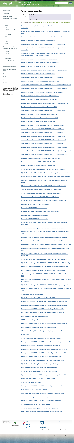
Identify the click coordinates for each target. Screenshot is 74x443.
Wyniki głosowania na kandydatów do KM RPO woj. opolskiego (39, 408)
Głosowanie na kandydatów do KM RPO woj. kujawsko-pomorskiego (41, 356)
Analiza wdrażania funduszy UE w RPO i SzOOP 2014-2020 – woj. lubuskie (42, 129)
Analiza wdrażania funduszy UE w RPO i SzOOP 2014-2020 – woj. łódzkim (42, 77)
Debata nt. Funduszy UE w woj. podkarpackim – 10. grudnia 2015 (40, 95)
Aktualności (6, 13)
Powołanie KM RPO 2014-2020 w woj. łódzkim (34, 219)
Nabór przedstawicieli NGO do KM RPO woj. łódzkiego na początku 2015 (42, 386)
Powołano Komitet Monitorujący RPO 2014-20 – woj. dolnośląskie (40, 196)
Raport (6, 36)
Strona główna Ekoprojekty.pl (14, 3)
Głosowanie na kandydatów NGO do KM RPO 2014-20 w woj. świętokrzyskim (43, 185)
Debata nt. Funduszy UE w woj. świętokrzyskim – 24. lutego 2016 (40, 62)
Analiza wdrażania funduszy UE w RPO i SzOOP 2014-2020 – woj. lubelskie (42, 132)
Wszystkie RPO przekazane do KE (31, 382)
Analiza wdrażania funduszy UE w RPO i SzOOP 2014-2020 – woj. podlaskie (43, 136)
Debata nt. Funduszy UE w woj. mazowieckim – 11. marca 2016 (39, 59)
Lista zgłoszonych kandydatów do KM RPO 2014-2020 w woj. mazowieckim (43, 270)
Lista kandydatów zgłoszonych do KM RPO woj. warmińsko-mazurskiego (42, 312)
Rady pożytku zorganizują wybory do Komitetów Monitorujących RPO (41, 411)
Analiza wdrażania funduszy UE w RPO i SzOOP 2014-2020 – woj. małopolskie (43, 140)
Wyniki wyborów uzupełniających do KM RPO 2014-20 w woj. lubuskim (41, 193)
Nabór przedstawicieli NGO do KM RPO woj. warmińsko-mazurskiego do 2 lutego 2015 (46, 342)
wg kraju (25, 16)
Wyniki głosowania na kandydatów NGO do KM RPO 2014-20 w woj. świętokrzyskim (45, 176)
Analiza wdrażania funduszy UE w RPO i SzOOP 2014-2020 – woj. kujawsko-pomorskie (46, 84)
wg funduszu (24, 14)
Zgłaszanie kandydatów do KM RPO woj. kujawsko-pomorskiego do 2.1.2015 (43, 375)
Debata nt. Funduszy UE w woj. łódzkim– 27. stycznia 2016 (38, 73)
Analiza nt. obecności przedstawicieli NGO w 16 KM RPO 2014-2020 (40, 158)
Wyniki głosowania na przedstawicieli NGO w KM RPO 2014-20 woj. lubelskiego (44, 259)
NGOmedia (69, 435)
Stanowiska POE (8, 58)
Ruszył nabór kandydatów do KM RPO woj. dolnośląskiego (38, 378)
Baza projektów (7, 73)
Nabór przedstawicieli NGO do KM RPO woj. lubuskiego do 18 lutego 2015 (42, 309)
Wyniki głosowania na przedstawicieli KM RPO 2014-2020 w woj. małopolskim (43, 169)
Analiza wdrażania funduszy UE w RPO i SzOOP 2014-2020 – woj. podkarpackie (44, 88)
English (6, 41)
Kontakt (6, 43)
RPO (6, 27)
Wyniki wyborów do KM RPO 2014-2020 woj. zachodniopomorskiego (41, 338)
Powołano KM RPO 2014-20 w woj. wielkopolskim (35, 204)
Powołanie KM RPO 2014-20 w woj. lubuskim (34, 207)
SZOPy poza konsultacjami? (29, 320)
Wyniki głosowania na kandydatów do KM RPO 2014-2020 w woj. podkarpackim (44, 200)
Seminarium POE (8, 38)
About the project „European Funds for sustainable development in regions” (43, 393)
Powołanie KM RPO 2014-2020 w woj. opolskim (35, 215)
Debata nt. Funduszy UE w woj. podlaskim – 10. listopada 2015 (39, 114)
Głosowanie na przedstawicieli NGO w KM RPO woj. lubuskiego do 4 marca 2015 (44, 266)
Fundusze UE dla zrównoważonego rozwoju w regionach (10, 18)
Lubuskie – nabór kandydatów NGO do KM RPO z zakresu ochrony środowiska (44, 237)
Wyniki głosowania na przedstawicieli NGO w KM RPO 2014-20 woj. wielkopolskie (45, 285)
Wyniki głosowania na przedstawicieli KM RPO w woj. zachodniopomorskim (43, 360)
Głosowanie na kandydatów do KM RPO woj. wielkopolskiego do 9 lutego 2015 (44, 323)
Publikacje (5, 76)
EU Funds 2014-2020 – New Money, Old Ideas (34, 389)
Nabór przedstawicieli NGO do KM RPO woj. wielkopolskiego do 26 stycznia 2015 (44, 349)
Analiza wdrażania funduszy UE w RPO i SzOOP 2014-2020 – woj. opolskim (43, 44)
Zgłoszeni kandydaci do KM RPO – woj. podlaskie (35, 404)
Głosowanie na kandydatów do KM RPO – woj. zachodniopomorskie (41, 400)
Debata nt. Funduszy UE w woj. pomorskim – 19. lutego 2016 (38, 66)
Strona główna (6, 10)
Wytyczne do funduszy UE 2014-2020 (32, 294)
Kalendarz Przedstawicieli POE (9, 70)
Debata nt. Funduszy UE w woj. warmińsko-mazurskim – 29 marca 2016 (42, 37)
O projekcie (7, 51)
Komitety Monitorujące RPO (10, 29)
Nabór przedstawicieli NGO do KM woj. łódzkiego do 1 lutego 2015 (40, 345)
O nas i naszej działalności (9, 79)
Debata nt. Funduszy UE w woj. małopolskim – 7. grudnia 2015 (39, 99)
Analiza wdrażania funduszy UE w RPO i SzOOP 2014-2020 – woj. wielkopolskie (44, 154)
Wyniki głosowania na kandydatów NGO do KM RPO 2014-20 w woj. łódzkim (43, 228)
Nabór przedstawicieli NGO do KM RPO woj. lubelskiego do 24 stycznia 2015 (43, 353)
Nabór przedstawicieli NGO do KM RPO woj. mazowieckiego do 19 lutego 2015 (44, 305)
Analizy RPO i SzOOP (9, 32)
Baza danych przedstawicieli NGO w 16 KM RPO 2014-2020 (38, 162)
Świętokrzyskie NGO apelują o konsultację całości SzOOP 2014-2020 (41, 189)
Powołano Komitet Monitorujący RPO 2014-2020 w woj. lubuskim (40, 211)
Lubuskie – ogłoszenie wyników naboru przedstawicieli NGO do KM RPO (42, 241)
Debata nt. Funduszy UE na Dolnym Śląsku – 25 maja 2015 (38, 165)
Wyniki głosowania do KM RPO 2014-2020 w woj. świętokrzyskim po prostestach (44, 173)
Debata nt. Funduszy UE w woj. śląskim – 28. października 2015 (39, 117)
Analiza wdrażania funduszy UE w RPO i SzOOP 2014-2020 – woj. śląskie (42, 143)
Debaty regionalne (8, 34)
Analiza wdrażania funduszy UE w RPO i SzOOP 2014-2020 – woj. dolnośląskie (44, 147)
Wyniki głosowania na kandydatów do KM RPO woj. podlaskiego (40, 364)
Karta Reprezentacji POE (9, 66)
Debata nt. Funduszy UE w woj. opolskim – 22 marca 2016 (38, 40)
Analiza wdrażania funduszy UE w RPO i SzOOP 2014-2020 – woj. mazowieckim (44, 70)
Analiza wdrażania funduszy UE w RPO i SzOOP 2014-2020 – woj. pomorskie (43, 110)
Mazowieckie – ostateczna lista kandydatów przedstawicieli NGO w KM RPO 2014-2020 (46, 244)
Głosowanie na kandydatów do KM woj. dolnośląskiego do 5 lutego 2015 (42, 331)
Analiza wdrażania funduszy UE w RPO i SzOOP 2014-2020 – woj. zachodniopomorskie (46, 151)
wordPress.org (58, 435)
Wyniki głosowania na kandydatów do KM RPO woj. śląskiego (39, 371)
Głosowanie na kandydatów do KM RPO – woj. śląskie (37, 397)
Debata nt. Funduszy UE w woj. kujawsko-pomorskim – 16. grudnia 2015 (42, 92)
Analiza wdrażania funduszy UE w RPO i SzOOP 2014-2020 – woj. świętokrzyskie (44, 103)
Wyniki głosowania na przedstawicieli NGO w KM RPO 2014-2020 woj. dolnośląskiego (46, 263)
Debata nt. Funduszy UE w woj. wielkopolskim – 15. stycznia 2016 (40, 81)
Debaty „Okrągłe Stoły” (9, 60)
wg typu (25, 18)
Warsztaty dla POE (8, 56)
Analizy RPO (7, 53)
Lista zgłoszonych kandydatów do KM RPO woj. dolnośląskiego (39, 367)
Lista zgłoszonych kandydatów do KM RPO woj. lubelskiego (38, 327)
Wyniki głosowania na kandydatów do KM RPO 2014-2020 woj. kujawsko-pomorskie (45, 297)
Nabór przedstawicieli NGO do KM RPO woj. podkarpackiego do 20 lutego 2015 (44, 301)
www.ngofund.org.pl (57, 421)
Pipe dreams (25, 334)
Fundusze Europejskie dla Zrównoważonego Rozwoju (10, 47)
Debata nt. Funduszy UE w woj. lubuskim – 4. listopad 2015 (38, 121)
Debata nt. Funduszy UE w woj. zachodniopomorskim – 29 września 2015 (42, 125)
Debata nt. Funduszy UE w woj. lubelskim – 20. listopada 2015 (39, 106)
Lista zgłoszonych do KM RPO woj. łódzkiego (34, 316)
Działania (6, 25)
